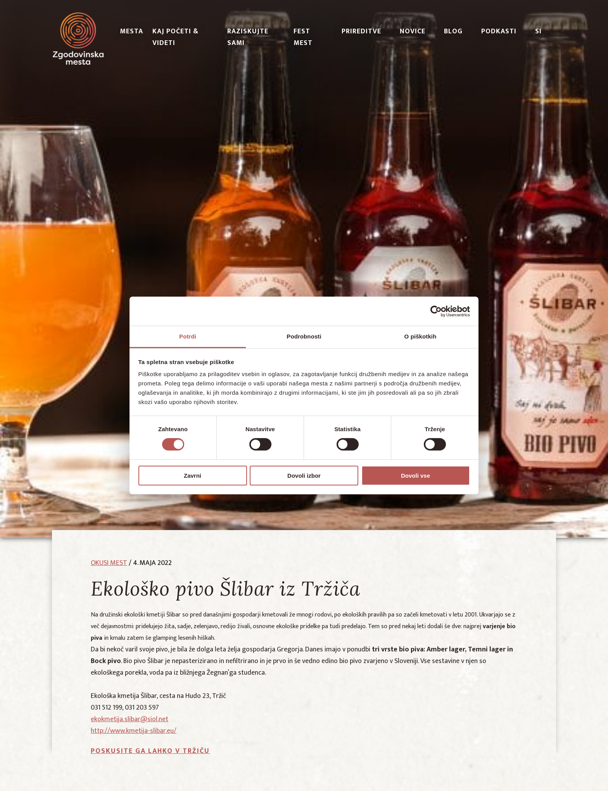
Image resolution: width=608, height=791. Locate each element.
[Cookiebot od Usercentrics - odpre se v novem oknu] (436, 311)
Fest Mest (303, 37)
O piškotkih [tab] (420, 336)
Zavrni (192, 475)
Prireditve (361, 31)
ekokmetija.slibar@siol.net (129, 719)
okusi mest (109, 563)
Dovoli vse (415, 475)
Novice (412, 31)
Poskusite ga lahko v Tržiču (150, 751)
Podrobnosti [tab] (304, 336)
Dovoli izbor (304, 475)
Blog (453, 31)
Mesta (131, 31)
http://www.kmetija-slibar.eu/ (133, 731)
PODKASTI (498, 31)
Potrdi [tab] (187, 336)
